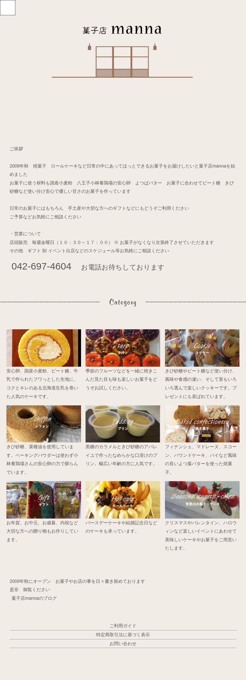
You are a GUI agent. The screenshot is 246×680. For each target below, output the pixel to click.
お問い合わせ (123, 643)
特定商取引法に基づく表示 (123, 634)
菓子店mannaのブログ (34, 598)
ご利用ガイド (123, 625)
